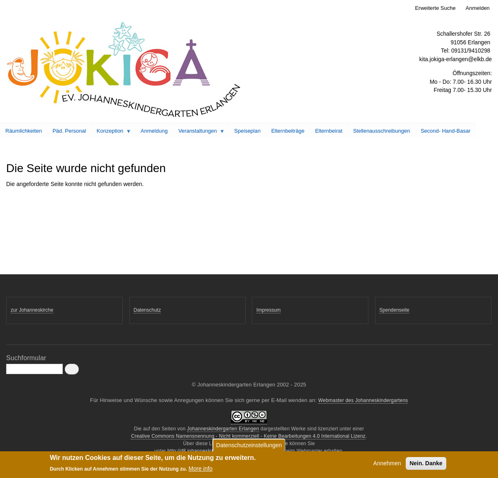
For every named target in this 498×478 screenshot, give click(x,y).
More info (200, 470)
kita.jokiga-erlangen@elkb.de (455, 59)
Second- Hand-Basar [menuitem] (445, 131)
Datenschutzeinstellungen (249, 446)
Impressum (268, 310)
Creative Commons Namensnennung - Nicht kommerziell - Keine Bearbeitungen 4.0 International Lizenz (248, 436)
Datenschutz (147, 310)
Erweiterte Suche (435, 8)
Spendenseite (394, 310)
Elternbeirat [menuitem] (328, 131)
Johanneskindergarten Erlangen (223, 429)
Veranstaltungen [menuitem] (199, 133)
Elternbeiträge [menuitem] (287, 131)
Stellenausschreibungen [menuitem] (381, 131)
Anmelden (478, 8)
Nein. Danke (425, 464)
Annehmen (387, 464)
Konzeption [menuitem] (111, 133)
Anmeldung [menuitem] (154, 131)
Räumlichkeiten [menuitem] (23, 131)
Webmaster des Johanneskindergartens (363, 400)
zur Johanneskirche (32, 310)
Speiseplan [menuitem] (247, 131)
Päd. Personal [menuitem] (69, 131)
